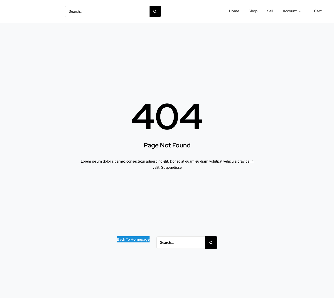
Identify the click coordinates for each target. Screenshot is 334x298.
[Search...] (107, 11)
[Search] (155, 11)
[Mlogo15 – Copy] (25, 7)
